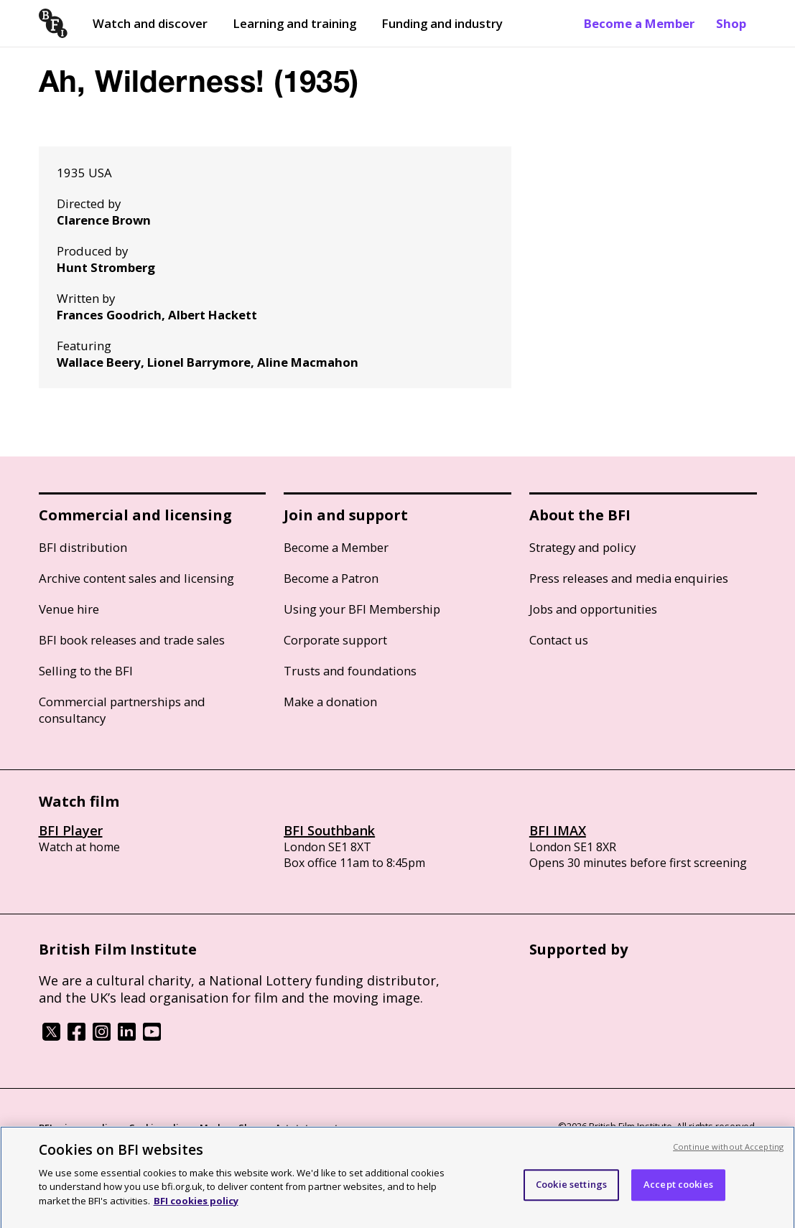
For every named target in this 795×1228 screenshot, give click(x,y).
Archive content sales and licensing (136, 578)
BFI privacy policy (78, 1127)
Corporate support (335, 640)
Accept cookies (678, 1190)
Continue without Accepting (728, 1153)
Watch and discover (150, 23)
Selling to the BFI (86, 670)
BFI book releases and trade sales (132, 640)
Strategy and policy (582, 547)
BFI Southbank (329, 830)
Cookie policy (159, 1127)
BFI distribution (83, 547)
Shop (731, 23)
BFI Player (71, 830)
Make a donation (330, 701)
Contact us (558, 640)
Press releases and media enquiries (628, 578)
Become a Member (639, 23)
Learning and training (294, 23)
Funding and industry (442, 23)
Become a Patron (331, 578)
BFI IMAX (557, 830)
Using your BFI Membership (362, 609)
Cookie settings (571, 1190)
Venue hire (69, 609)
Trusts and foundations (350, 670)
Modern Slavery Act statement (269, 1127)
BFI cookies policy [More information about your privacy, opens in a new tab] (196, 1207)
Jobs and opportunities (593, 609)
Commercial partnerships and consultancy (122, 709)
